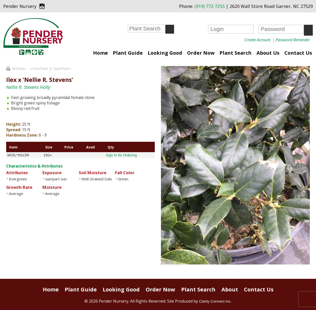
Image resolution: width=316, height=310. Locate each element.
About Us (268, 52)
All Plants (18, 68)
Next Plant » (63, 68)
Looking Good (165, 52)
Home (100, 52)
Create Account (257, 40)
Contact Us (298, 52)
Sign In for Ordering (121, 155)
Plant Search (235, 52)
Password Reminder (293, 40)
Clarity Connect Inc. (215, 301)
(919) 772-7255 (210, 6)
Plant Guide (128, 52)
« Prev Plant (39, 68)
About (229, 289)
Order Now (201, 52)
